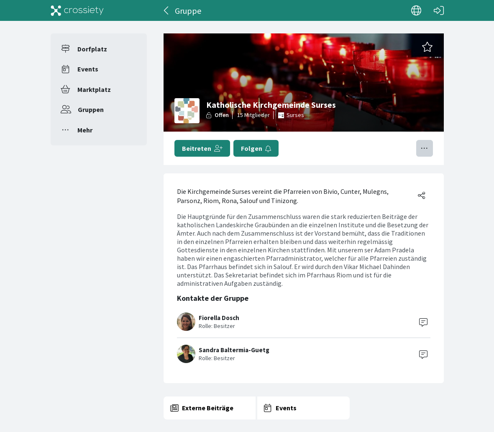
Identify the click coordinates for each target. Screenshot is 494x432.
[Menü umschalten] (424, 148)
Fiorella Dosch (219, 318)
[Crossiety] (77, 10)
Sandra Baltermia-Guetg (234, 350)
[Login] (439, 10)
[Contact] (423, 322)
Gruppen (91, 109)
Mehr (84, 130)
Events (87, 69)
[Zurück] (167, 10)
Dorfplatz (92, 49)
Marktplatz (94, 89)
